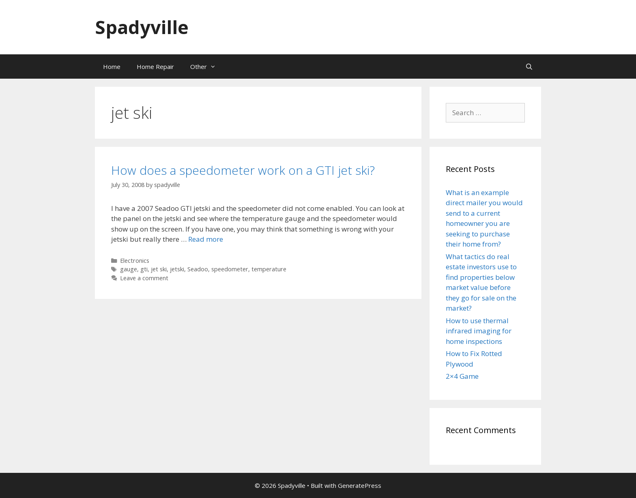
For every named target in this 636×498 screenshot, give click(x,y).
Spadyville (142, 27)
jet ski (159, 269)
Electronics (134, 260)
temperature (268, 269)
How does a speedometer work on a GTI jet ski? (243, 170)
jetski (177, 269)
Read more (205, 239)
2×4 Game (462, 376)
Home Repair (155, 66)
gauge (128, 269)
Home (111, 66)
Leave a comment (144, 278)
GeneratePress (359, 485)
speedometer (229, 269)
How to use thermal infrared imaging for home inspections (478, 331)
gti (144, 269)
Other (207, 66)
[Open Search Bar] (529, 66)
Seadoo (197, 269)
